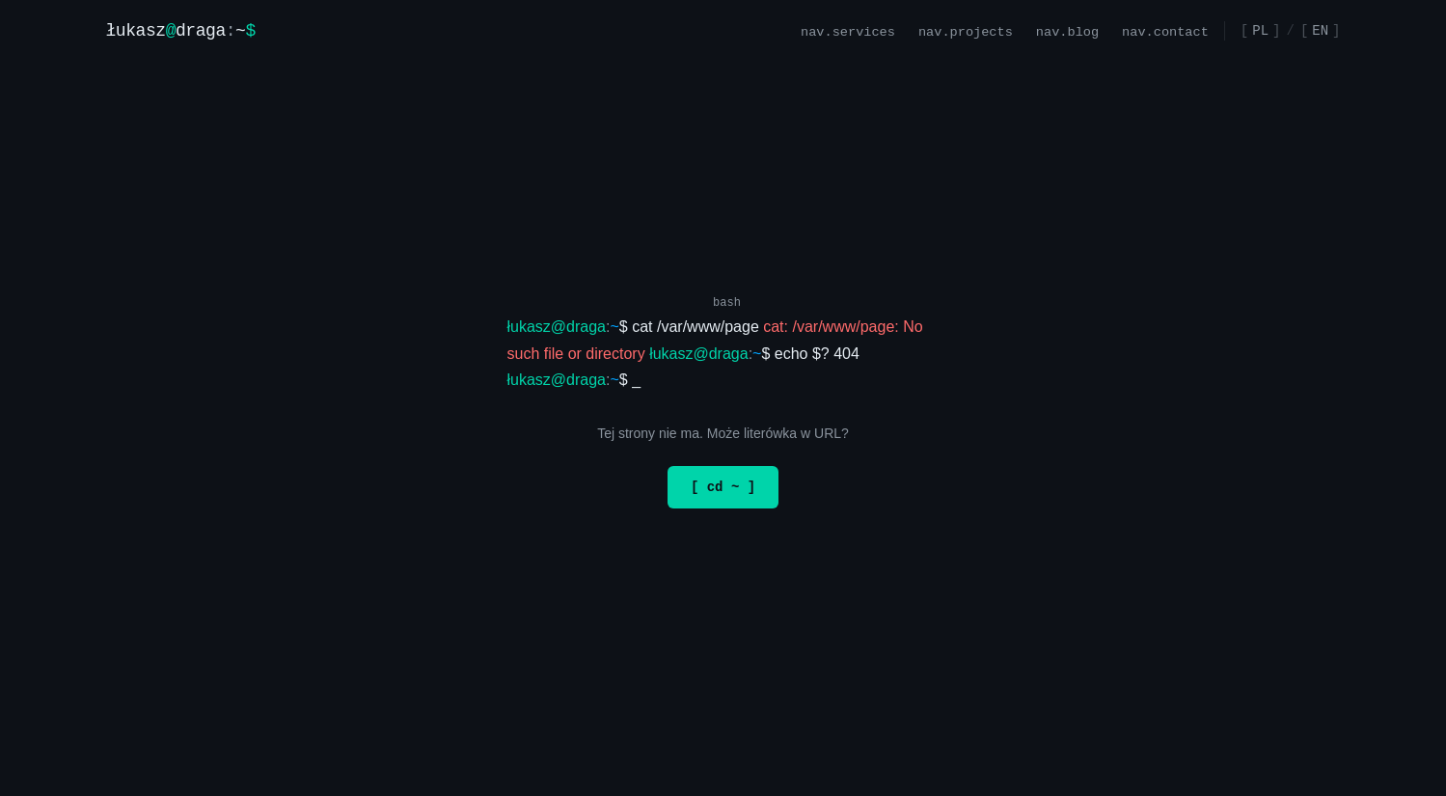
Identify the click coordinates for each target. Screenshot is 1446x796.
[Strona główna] (181, 30)
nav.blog (1067, 30)
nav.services (848, 30)
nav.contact (1165, 30)
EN (1320, 30)
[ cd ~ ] (723, 487)
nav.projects (965, 30)
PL (1260, 30)
